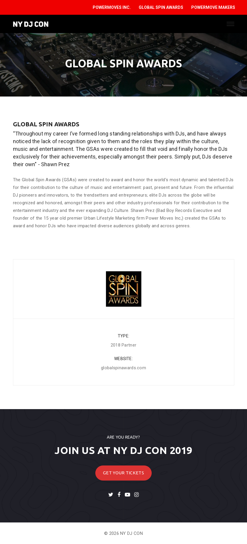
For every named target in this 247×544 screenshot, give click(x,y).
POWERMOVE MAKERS (213, 7)
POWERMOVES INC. (112, 7)
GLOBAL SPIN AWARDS (161, 7)
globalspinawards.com (123, 367)
